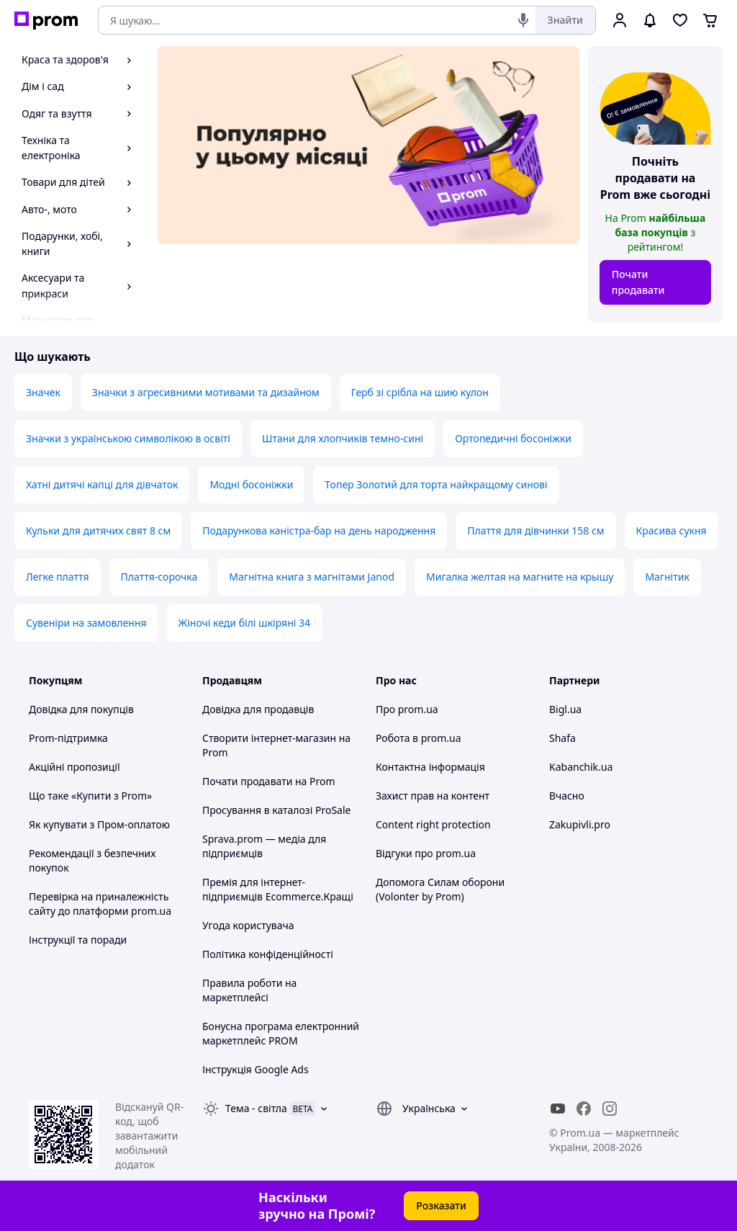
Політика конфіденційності (267, 954)
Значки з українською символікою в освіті (128, 438)
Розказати (441, 1205)
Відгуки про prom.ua (426, 853)
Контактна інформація (430, 767)
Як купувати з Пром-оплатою (99, 824)
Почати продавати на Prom (268, 781)
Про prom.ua (407, 709)
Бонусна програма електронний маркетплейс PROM (280, 1033)
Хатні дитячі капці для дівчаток (102, 484)
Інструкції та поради (78, 939)
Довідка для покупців (81, 709)
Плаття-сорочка (159, 576)
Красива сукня (671, 530)
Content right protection (433, 824)
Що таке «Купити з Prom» (90, 795)
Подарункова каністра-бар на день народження (318, 530)
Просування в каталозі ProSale (276, 810)
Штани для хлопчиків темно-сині (342, 438)
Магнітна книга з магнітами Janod (311, 576)
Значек (43, 392)
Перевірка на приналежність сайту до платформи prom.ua (100, 904)
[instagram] (609, 1108)
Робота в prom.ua (418, 738)
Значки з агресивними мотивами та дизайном (206, 392)
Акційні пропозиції (74, 767)
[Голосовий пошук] (523, 20)
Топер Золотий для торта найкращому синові (436, 484)
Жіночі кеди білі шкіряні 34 (244, 623)
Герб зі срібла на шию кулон (420, 392)
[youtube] (557, 1108)
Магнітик (667, 576)
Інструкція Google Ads (255, 1069)
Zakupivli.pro (579, 824)
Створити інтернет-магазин (269, 738)
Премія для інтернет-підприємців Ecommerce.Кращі (277, 889)
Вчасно (566, 795)
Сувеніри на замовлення (86, 623)
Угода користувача (248, 925)
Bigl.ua (565, 709)
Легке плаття (57, 576)
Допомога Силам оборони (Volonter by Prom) (440, 889)
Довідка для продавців (258, 709)
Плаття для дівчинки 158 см (535, 530)
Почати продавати (638, 282)
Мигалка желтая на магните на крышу (519, 576)
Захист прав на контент (432, 795)
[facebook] (583, 1108)
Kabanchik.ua (580, 767)
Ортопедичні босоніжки (513, 438)
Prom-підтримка (68, 738)
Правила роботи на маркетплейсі (249, 990)
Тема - (256, 1108)
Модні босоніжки (251, 484)
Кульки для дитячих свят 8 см (98, 530)
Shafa (562, 738)
